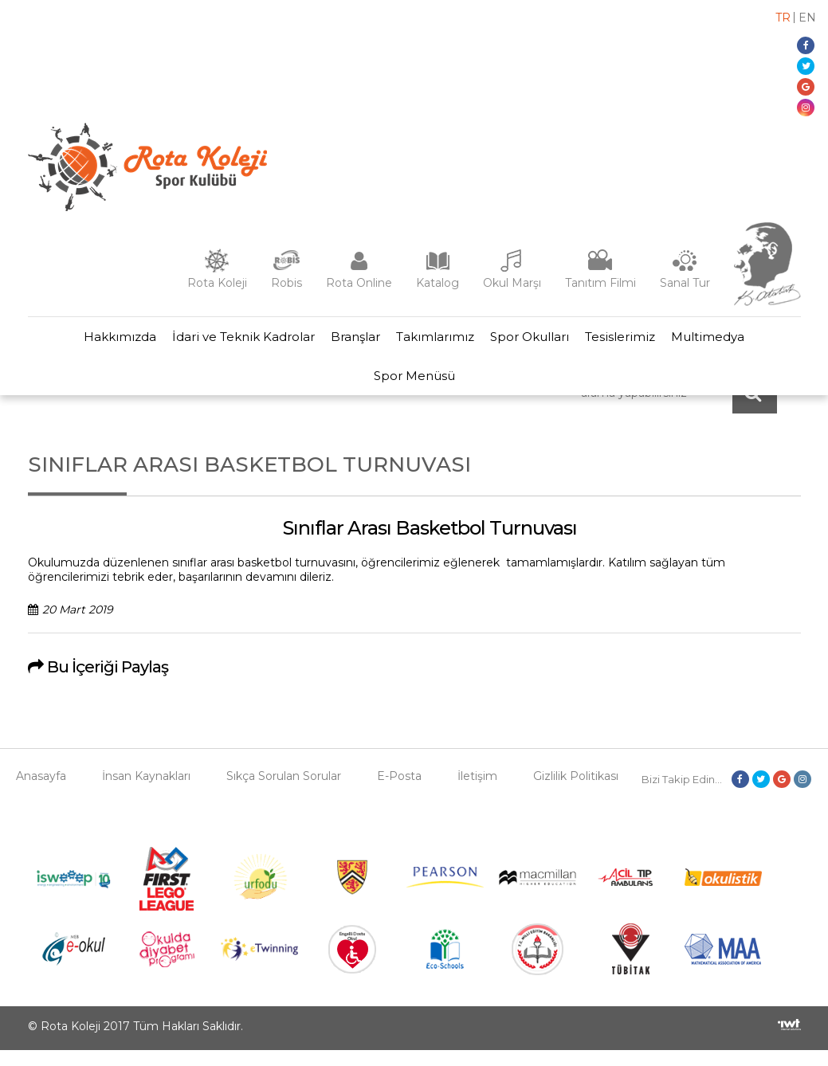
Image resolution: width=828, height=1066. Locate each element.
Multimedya (726, 340)
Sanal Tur (685, 283)
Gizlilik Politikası (575, 792)
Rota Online (359, 283)
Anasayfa (41, 792)
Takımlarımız (435, 340)
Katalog (437, 283)
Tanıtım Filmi (600, 283)
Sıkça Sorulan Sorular (283, 792)
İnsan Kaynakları (146, 792)
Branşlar (349, 340)
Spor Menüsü (414, 387)
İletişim (477, 792)
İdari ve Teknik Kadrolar (230, 340)
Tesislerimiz (633, 340)
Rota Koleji (217, 283)
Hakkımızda (101, 340)
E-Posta (399, 792)
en (807, 17)
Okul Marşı (512, 283)
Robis (286, 283)
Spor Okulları (535, 340)
